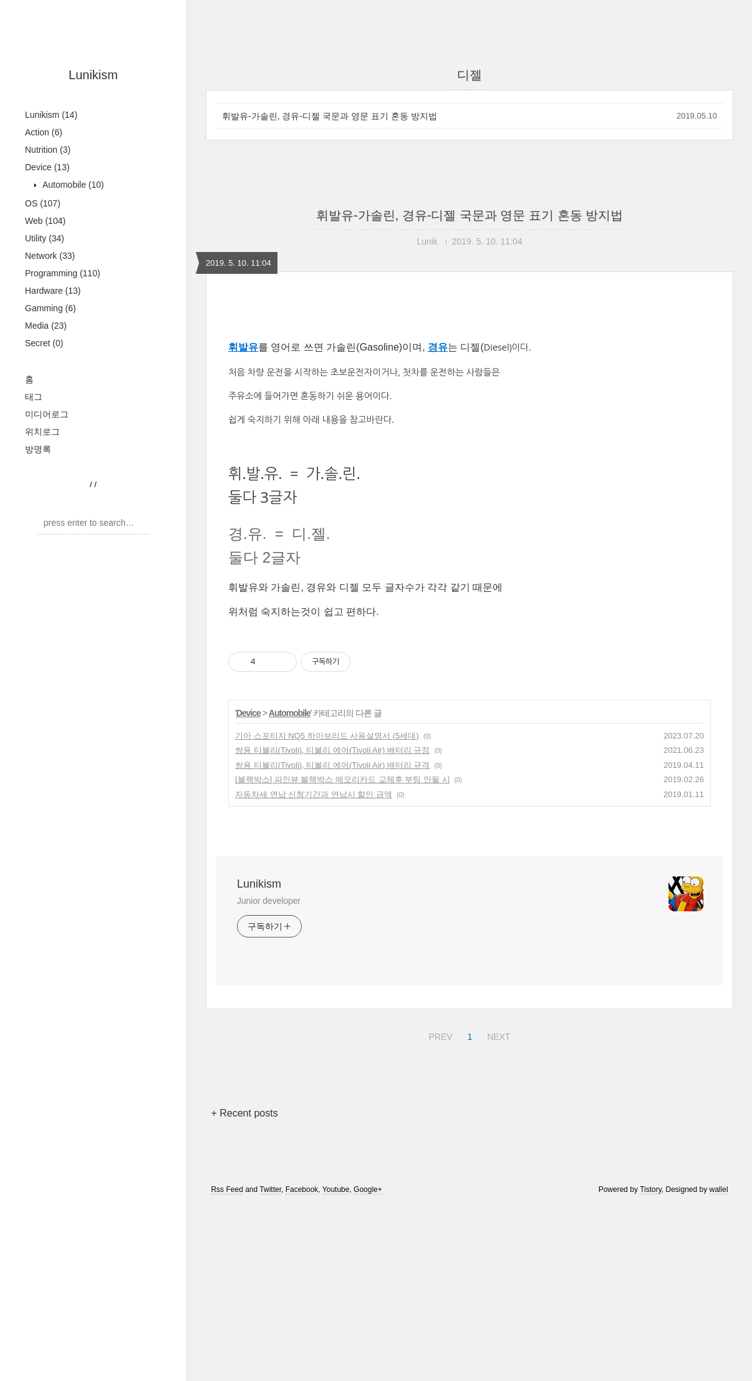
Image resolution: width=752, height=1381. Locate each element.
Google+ (368, 1189)
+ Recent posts (244, 1113)
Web (45, 221)
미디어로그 (47, 414)
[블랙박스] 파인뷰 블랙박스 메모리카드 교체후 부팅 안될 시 (342, 779)
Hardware (53, 291)
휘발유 (243, 347)
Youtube (336, 1189)
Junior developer (269, 901)
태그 (33, 397)
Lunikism (93, 75)
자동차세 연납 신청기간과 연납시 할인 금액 (313, 794)
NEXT (497, 1035)
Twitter (270, 1189)
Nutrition (47, 150)
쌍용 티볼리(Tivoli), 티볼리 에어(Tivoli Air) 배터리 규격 (332, 765)
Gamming (50, 308)
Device (47, 167)
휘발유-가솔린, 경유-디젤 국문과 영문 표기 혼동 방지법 (329, 116)
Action (43, 132)
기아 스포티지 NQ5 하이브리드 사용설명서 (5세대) (327, 735)
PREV (438, 1035)
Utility (44, 238)
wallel (719, 1189)
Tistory (651, 1189)
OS (42, 203)
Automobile (72, 185)
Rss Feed (227, 1189)
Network (50, 256)
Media (46, 326)
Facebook (302, 1189)
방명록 (38, 449)
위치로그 (42, 432)
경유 (438, 347)
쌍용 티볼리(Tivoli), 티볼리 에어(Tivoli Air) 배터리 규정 (332, 750)
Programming (62, 273)
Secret (44, 343)
